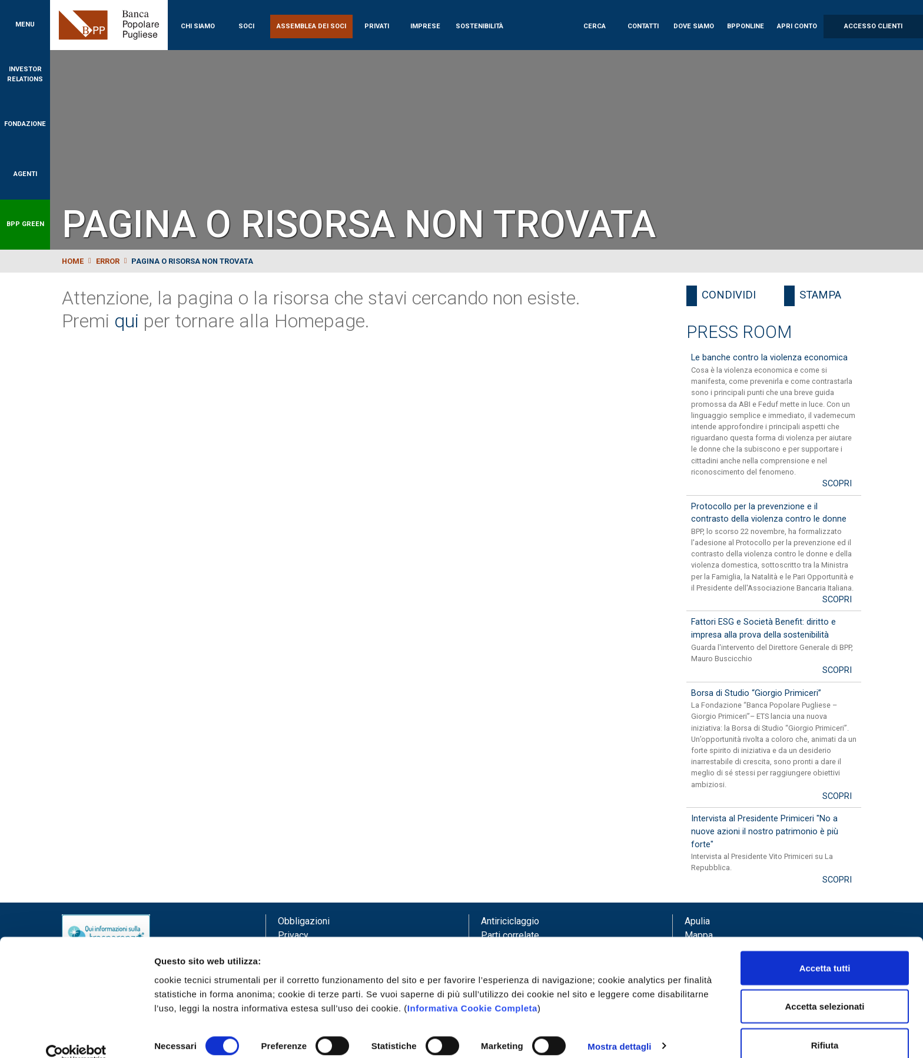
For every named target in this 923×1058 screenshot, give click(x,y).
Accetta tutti (825, 949)
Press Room (739, 332)
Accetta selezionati (824, 988)
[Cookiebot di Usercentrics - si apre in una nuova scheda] (76, 1035)
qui (126, 321)
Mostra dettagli (619, 1028)
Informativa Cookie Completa (472, 989)
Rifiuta (825, 1026)
